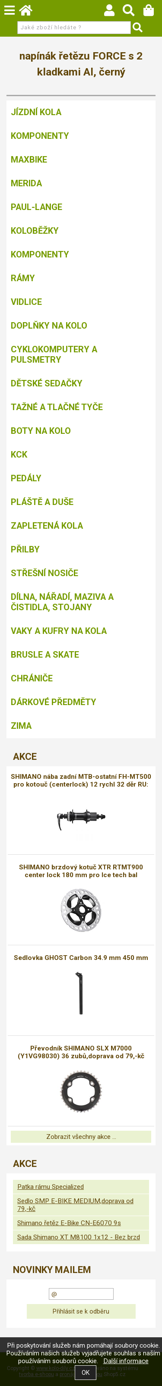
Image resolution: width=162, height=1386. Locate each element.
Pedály (26, 478)
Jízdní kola (36, 112)
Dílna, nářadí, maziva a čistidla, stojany (62, 602)
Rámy (23, 278)
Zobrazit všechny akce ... (81, 1137)
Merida (26, 183)
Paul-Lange (36, 207)
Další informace (126, 1361)
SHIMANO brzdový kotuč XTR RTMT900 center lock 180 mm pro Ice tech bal (81, 871)
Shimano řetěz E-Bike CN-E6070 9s (69, 1223)
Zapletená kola (47, 526)
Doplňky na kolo (49, 325)
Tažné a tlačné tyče (57, 407)
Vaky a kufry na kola (59, 631)
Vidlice (26, 302)
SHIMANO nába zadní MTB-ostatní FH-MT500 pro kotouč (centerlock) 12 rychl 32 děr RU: (81, 780)
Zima (21, 726)
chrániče (32, 678)
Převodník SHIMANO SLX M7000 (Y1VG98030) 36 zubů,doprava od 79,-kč (81, 1052)
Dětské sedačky (47, 383)
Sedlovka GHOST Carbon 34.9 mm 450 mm (81, 958)
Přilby (25, 549)
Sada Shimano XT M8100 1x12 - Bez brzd (78, 1237)
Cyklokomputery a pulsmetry (54, 354)
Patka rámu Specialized (50, 1187)
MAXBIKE (29, 159)
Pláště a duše (42, 502)
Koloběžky (35, 231)
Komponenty (40, 136)
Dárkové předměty (53, 702)
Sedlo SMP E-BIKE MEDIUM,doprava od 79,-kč (75, 1205)
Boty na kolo (41, 431)
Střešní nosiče (44, 573)
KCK (19, 454)
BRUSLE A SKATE (45, 654)
